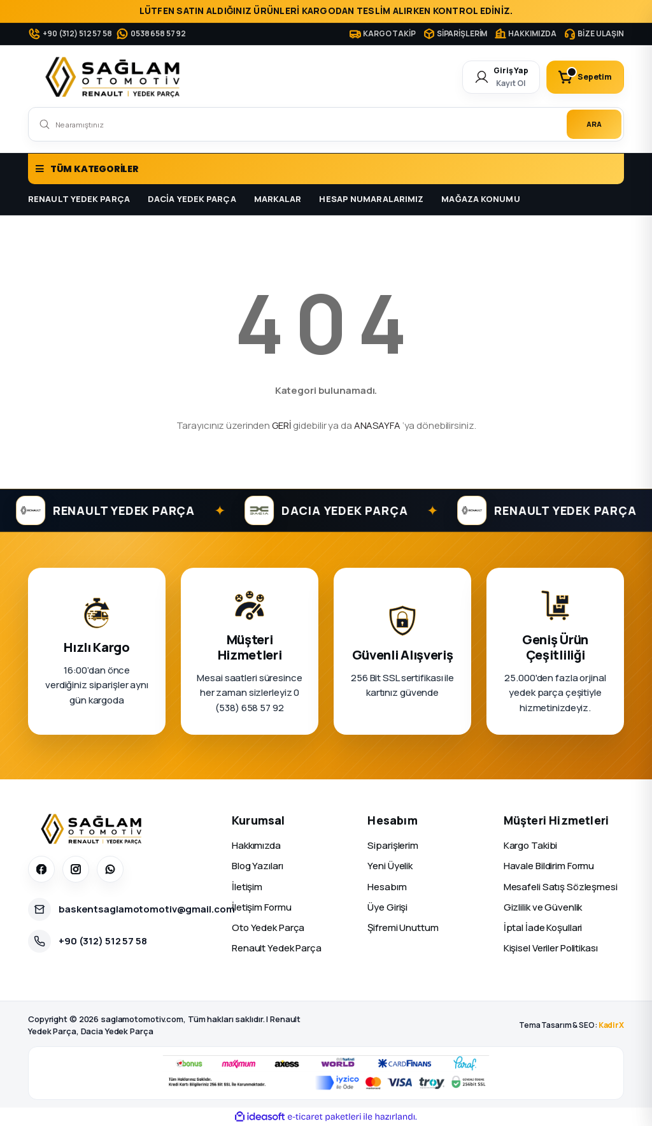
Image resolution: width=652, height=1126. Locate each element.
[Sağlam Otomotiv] (93, 829)
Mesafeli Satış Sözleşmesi (561, 886)
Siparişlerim (392, 845)
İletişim (247, 886)
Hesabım (386, 886)
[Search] (326, 124)
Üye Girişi (387, 907)
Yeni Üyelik (390, 865)
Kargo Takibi (531, 845)
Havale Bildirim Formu (549, 865)
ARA (594, 124)
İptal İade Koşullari (543, 927)
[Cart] (585, 77)
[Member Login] (501, 77)
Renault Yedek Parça (277, 948)
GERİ (282, 425)
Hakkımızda (256, 845)
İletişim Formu (261, 907)
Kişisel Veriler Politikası (551, 948)
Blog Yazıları (257, 865)
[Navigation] (326, 169)
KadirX (611, 1025)
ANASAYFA (377, 425)
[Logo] (115, 77)
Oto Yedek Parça (268, 927)
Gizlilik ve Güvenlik (543, 907)
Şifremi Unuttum (402, 927)
